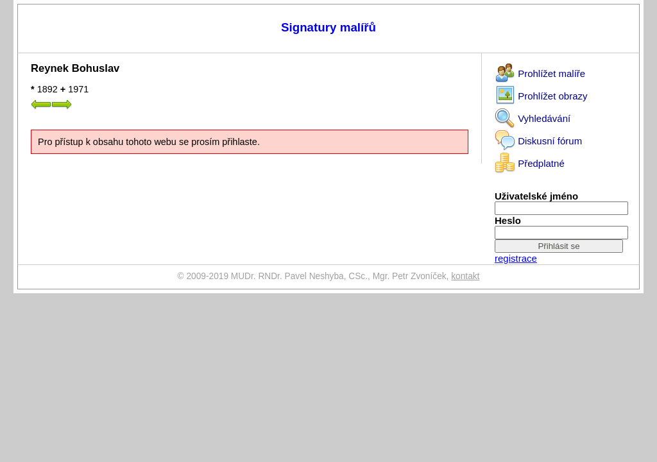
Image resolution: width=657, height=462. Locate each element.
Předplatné (530, 161)
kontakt (465, 276)
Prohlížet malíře (540, 71)
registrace (516, 258)
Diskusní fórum (538, 138)
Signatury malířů (328, 27)
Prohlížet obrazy (541, 93)
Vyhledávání (532, 116)
